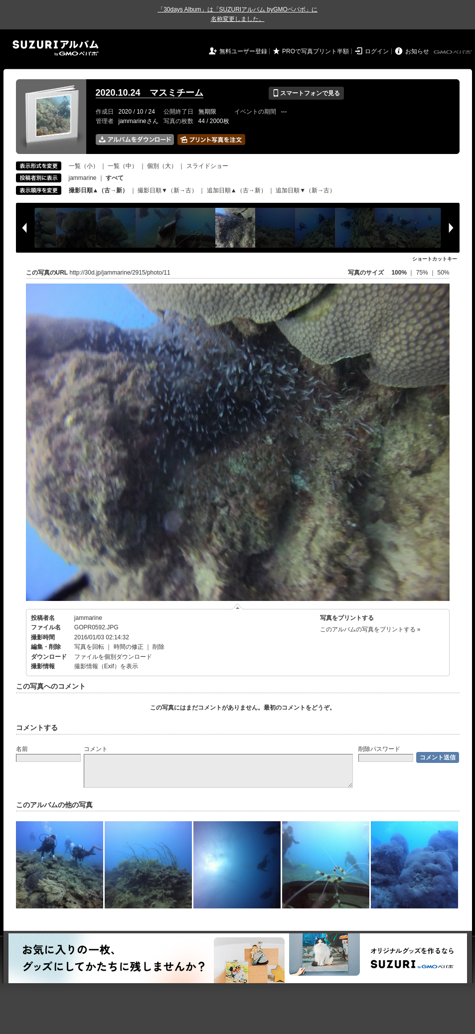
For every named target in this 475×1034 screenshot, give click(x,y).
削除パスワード (379, 748)
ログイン (377, 51)
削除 (158, 646)
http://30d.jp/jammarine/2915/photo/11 (120, 272)
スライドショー (207, 165)
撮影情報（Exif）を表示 (106, 666)
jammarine (83, 177)
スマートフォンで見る (306, 93)
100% (399, 272)
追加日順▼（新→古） (305, 190)
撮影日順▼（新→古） (167, 190)
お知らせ (417, 51)
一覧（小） (84, 165)
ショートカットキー (434, 259)
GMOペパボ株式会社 (454, 52)
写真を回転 (89, 646)
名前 (22, 748)
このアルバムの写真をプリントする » (370, 629)
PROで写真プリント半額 (315, 51)
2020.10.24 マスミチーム (149, 93)
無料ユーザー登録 (243, 51)
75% (423, 272)
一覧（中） (123, 165)
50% (443, 272)
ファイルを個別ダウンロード (113, 656)
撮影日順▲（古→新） (99, 190)
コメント (96, 748)
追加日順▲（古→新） (237, 190)
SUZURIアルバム (55, 48)
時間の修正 (129, 646)
